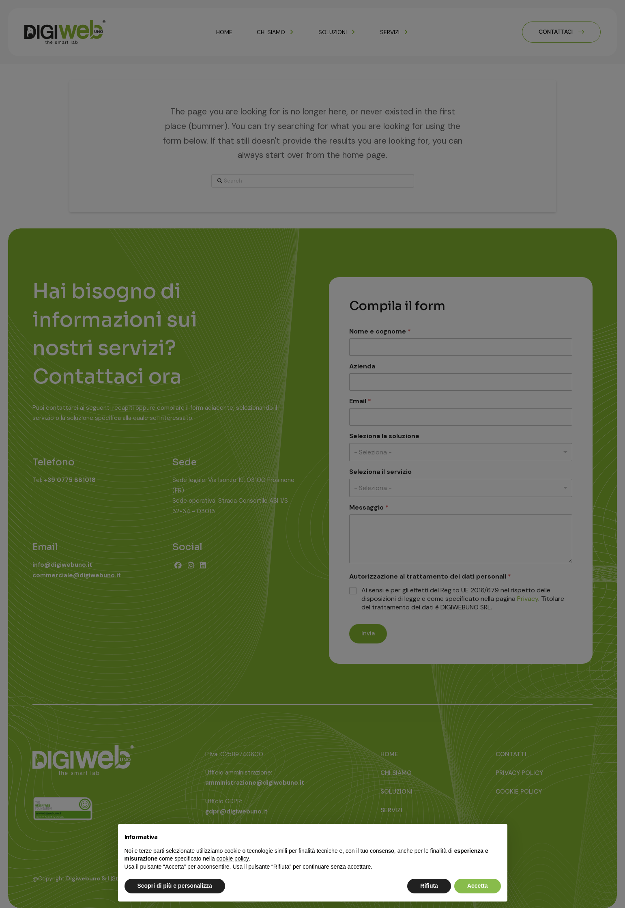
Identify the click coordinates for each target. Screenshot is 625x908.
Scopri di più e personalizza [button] (174, 885)
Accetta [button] (477, 885)
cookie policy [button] (233, 858)
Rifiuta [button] (429, 885)
